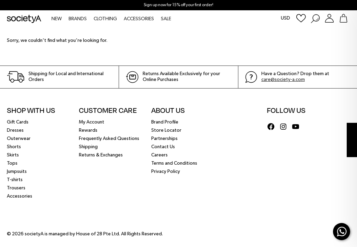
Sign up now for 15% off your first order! (178, 5)
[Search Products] (315, 18)
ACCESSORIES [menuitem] (139, 18)
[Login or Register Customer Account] (329, 18)
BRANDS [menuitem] (78, 18)
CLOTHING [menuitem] (105, 18)
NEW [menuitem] (56, 18)
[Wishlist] (301, 18)
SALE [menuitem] (166, 18)
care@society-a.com (283, 79)
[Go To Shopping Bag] (343, 18)
